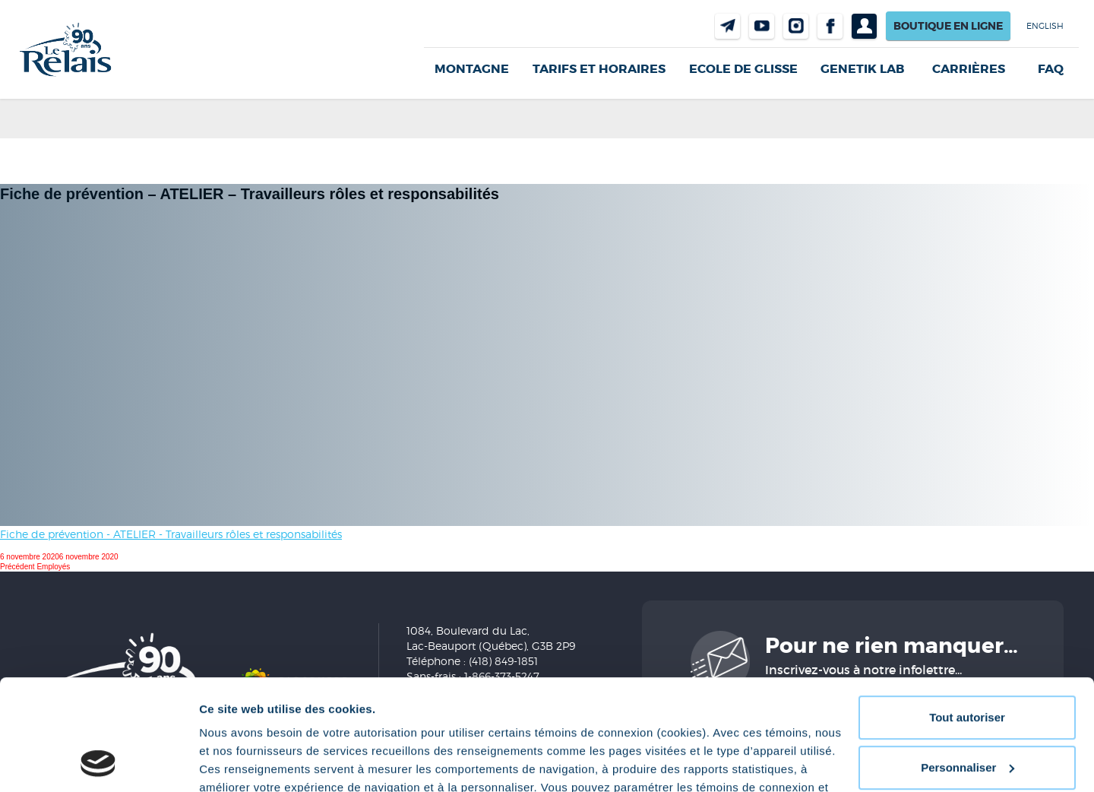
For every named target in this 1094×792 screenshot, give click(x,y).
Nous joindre (727, 26)
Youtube (761, 26)
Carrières (968, 69)
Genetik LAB (862, 69)
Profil (864, 26)
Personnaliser (967, 663)
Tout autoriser (967, 613)
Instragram (795, 26)
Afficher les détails (250, 762)
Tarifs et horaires (599, 69)
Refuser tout (967, 713)
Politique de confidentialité (362, 720)
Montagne (472, 69)
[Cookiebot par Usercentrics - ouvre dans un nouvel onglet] (98, 762)
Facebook (830, 26)
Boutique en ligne (948, 26)
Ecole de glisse (743, 69)
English (1045, 26)
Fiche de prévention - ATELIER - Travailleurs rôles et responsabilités (171, 533)
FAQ (1051, 69)
